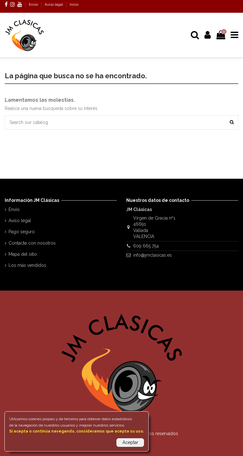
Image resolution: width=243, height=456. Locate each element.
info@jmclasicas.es (152, 255)
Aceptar (130, 442)
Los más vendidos (27, 265)
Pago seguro (22, 231)
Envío (34, 4)
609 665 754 (146, 245)
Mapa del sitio (23, 254)
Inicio (74, 4)
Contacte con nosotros (32, 243)
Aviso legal (54, 4)
